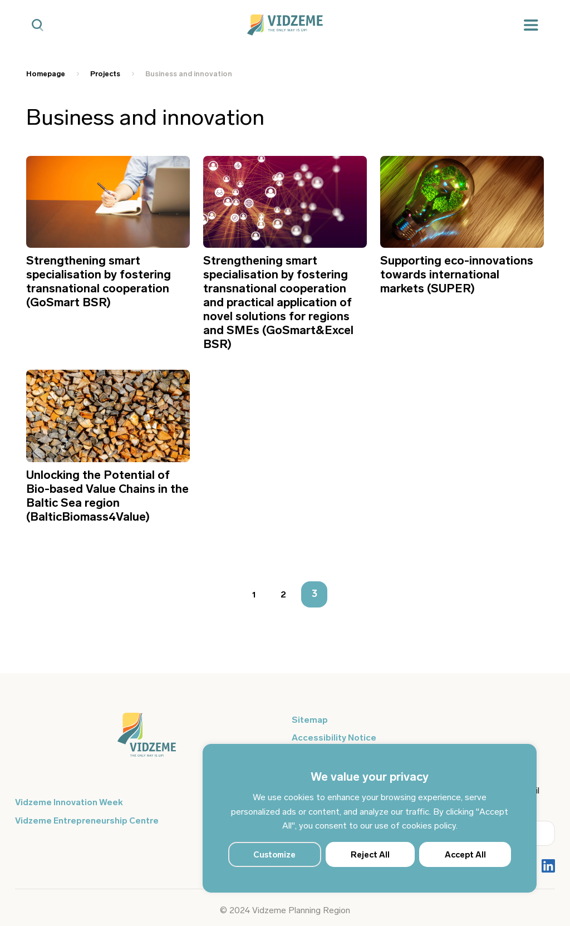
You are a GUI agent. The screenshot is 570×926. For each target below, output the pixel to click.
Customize (274, 855)
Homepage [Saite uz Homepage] (45, 74)
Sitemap (310, 719)
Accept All (465, 855)
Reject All (370, 855)
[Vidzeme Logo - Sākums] (285, 25)
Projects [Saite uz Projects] (105, 74)
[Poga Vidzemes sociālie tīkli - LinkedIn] (548, 867)
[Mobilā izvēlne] (531, 25)
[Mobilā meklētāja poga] (37, 25)
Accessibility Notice (334, 737)
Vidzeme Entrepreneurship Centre (87, 820)
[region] (370, 818)
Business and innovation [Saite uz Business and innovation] (188, 74)
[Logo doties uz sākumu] (146, 740)
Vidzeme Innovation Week (69, 802)
